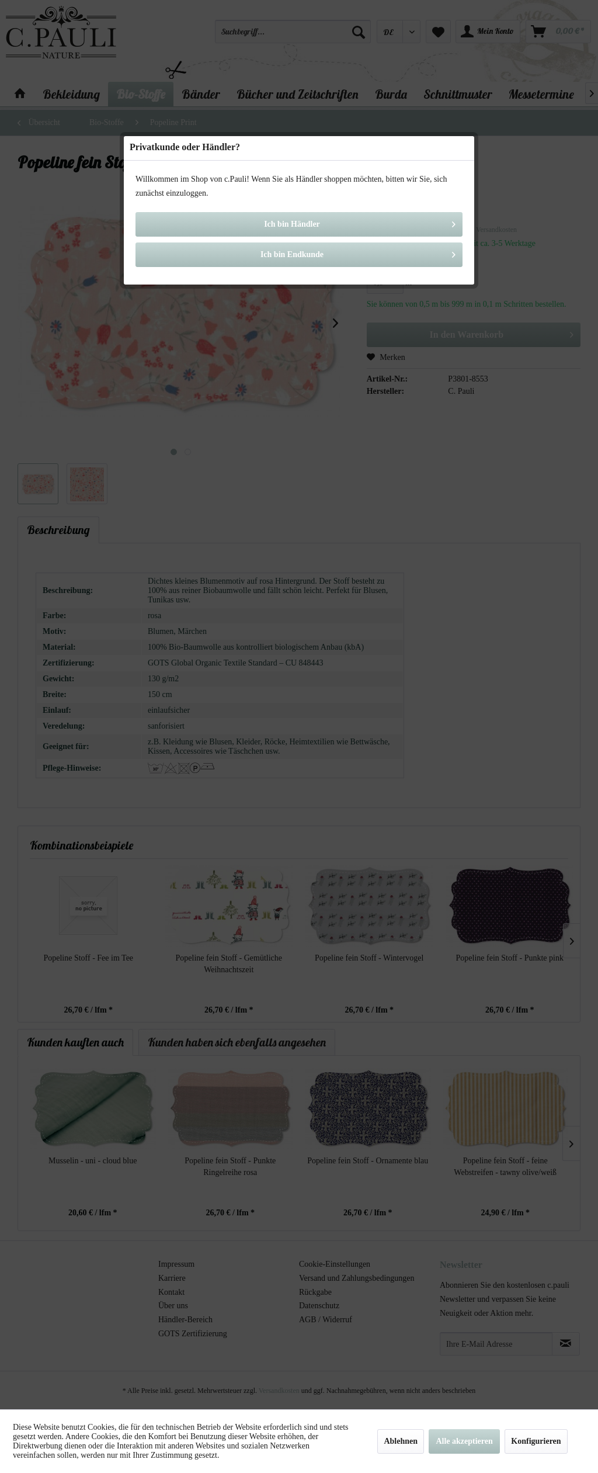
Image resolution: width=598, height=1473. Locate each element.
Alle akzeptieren (464, 1441)
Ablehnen (401, 1441)
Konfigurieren (536, 1441)
